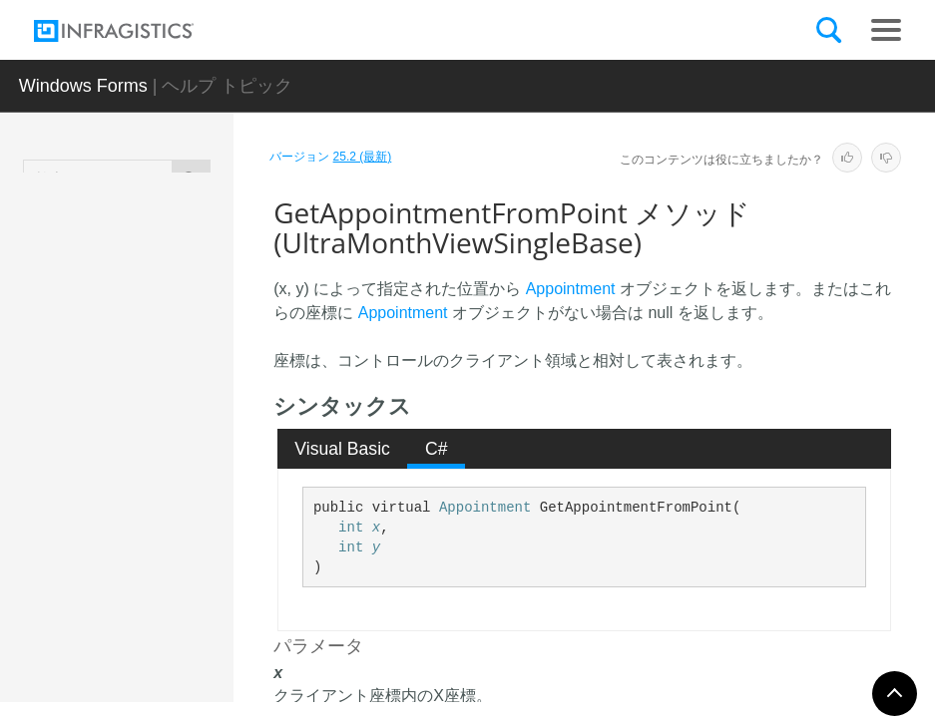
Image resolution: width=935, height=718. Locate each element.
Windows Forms (83, 86)
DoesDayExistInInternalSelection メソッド (188, 348)
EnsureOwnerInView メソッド (188, 433)
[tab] (342, 449)
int (350, 528)
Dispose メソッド (182, 273)
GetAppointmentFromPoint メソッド (187, 517)
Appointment (571, 288)
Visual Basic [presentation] (342, 449)
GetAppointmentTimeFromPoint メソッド (189, 612)
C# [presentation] (436, 449)
